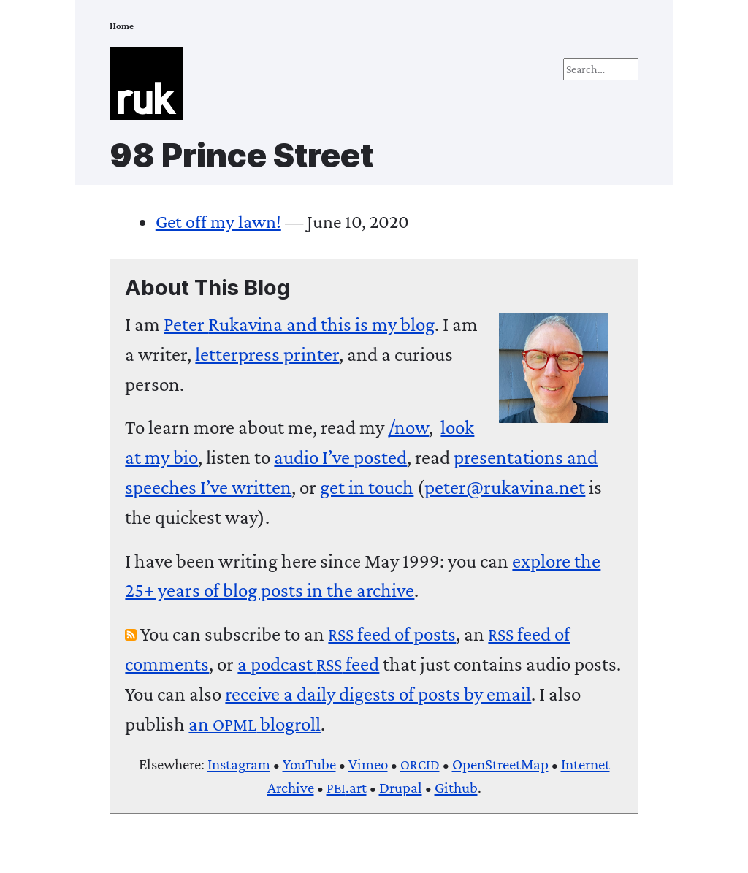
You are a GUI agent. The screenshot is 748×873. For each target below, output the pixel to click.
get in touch (366, 487)
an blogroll (254, 724)
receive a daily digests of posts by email (378, 694)
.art (347, 787)
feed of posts (392, 634)
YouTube (309, 763)
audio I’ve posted (340, 457)
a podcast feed (308, 664)
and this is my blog (299, 324)
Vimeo (368, 763)
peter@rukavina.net (504, 487)
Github (456, 787)
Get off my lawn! (218, 221)
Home (122, 26)
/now (408, 427)
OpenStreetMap (500, 763)
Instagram (238, 763)
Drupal (400, 787)
